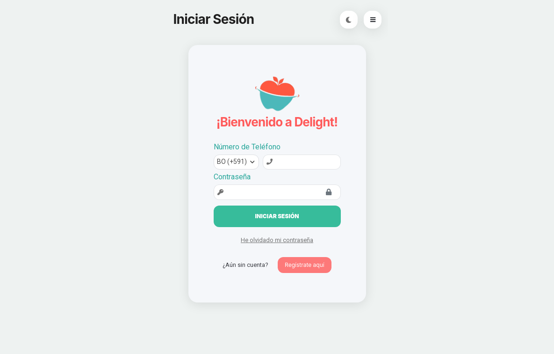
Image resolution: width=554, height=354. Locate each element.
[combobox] (236, 162)
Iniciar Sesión (277, 216)
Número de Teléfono (247, 146)
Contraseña (232, 176)
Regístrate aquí (304, 264)
